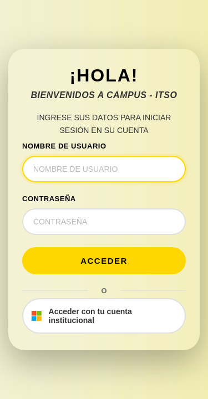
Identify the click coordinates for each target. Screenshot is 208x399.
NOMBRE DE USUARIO (64, 146)
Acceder (104, 260)
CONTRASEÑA (49, 199)
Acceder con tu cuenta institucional (81, 316)
